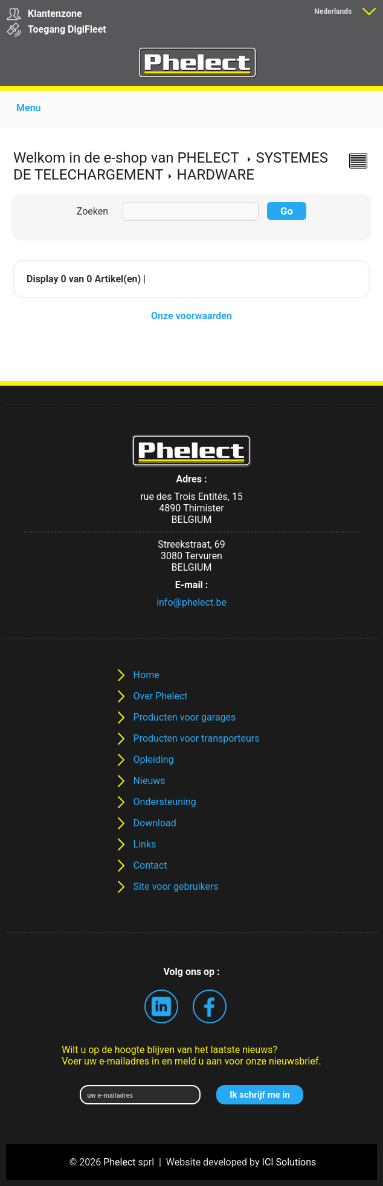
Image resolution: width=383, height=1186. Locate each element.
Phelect (119, 1162)
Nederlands (333, 11)
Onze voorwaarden (191, 316)
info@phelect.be (191, 602)
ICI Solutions (289, 1162)
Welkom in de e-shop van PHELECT (126, 157)
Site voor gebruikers (176, 886)
